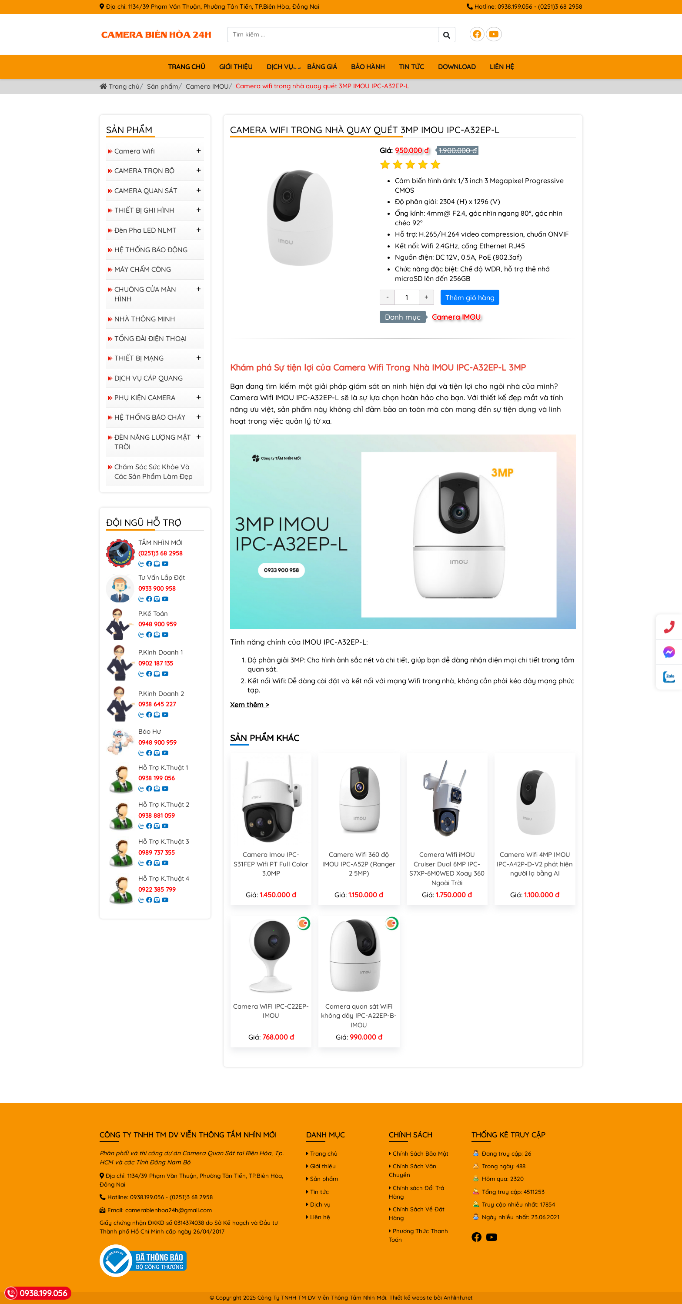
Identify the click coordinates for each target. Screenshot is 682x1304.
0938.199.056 (515, 6)
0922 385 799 (157, 889)
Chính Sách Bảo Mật (418, 1153)
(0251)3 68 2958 (560, 6)
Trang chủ (186, 67)
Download (457, 67)
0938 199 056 (156, 778)
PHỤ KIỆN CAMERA (144, 397)
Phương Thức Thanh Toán (418, 1235)
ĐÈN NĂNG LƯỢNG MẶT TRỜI (152, 442)
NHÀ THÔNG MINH (144, 318)
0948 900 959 (157, 624)
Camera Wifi (134, 151)
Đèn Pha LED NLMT (145, 230)
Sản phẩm (162, 86)
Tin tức (411, 67)
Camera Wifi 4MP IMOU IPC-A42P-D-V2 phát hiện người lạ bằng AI (535, 863)
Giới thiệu (236, 67)
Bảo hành (368, 67)
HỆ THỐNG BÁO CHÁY (149, 417)
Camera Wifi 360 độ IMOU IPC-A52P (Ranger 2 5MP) (358, 863)
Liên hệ (502, 67)
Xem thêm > (249, 704)
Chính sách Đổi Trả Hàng (416, 1192)
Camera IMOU (207, 86)
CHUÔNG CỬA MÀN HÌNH (145, 294)
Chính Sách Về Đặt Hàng (417, 1213)
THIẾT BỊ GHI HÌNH (144, 210)
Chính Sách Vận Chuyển (412, 1170)
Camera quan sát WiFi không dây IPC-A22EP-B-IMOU (359, 1015)
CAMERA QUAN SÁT (145, 190)
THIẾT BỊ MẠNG (139, 358)
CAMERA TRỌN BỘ (144, 170)
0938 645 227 (157, 704)
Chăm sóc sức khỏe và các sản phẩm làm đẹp (153, 471)
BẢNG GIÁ (322, 67)
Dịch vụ (281, 67)
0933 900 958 (157, 588)
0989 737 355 (156, 852)
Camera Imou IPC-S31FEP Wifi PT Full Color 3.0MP (271, 863)
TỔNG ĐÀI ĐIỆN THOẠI (150, 338)
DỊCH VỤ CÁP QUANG (148, 378)
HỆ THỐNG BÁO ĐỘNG (150, 249)
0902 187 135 (155, 663)
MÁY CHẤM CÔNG (142, 269)
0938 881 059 (156, 815)
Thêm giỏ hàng (470, 297)
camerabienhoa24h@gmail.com (168, 1210)
